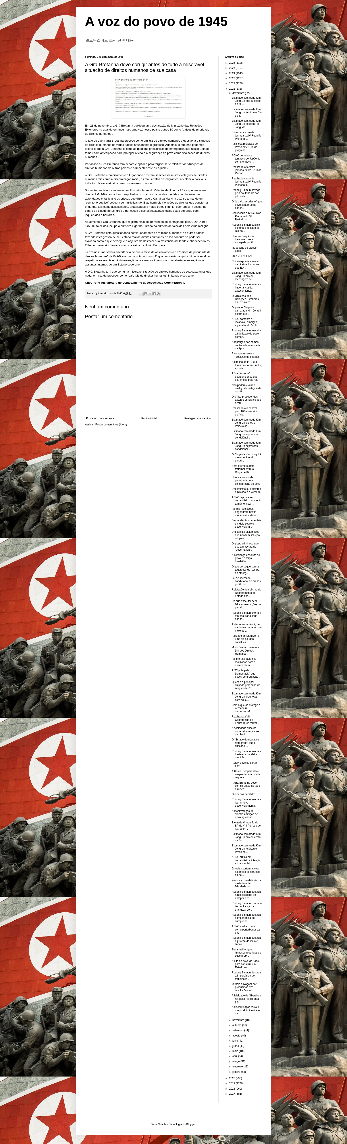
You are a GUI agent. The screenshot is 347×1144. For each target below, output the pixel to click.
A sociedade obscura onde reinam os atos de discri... (245, 731)
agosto (236, 1035)
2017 (232, 1093)
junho (236, 1046)
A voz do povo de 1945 (156, 21)
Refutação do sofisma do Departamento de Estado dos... (246, 593)
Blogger (190, 1124)
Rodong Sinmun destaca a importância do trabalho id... (246, 976)
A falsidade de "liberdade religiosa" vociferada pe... (246, 999)
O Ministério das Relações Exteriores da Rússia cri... (245, 299)
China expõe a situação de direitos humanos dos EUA (245, 264)
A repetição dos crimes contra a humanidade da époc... (246, 345)
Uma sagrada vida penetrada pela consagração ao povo (246, 480)
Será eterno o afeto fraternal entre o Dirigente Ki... (243, 469)
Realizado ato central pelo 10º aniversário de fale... (245, 411)
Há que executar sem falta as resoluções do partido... (246, 604)
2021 (232, 88)
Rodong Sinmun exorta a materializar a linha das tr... (246, 616)
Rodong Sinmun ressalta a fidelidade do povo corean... (246, 333)
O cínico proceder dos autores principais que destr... (246, 400)
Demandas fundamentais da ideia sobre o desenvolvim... (246, 523)
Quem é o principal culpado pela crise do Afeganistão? (246, 685)
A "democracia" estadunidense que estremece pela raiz (245, 376)
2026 (232, 62)
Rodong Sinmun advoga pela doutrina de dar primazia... (246, 193)
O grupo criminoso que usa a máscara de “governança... (245, 547)
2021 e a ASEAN (242, 256)
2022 (232, 83)
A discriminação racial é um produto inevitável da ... (246, 1010)
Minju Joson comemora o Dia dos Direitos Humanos (246, 650)
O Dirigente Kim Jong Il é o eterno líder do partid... (246, 457)
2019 (232, 1083)
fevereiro (237, 1066)
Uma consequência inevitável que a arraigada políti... (243, 239)
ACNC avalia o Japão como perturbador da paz (246, 929)
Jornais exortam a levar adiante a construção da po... (246, 872)
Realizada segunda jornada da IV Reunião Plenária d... (246, 182)
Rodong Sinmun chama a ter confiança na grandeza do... (247, 906)
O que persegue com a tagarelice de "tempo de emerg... (245, 570)
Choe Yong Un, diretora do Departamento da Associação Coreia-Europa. (135, 282)
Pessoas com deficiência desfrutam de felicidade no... (246, 883)
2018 (232, 1088)
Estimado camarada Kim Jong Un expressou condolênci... (246, 434)
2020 (232, 1078)
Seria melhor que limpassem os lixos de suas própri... (246, 952)
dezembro (238, 93)
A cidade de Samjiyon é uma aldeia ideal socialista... (245, 639)
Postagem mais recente (100, 418)
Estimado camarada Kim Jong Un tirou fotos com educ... (246, 697)
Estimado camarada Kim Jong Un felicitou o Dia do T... (247, 112)
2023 (232, 78)
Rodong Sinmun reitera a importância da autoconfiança (246, 287)
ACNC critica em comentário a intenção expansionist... (246, 860)
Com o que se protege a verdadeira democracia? (246, 708)
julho (235, 1040)
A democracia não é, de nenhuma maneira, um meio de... (247, 627)
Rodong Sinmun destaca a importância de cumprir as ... (246, 918)
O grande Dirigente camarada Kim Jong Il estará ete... (246, 310)
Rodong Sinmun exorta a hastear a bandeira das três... (246, 754)
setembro (238, 1030)
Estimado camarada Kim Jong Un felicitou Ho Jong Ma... (246, 124)
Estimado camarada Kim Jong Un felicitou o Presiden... (246, 849)
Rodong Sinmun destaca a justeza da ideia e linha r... (246, 941)
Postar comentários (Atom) (111, 424)
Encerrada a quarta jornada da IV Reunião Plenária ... (246, 135)
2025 (232, 67)
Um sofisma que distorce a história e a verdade (246, 490)
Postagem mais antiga (197, 418)
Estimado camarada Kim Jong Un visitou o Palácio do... (246, 423)
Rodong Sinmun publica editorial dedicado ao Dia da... (246, 228)
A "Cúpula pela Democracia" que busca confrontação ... (246, 673)
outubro (237, 1025)
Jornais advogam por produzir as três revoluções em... (244, 987)
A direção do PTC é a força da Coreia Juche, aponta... (247, 365)
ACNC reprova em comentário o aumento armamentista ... (246, 500)
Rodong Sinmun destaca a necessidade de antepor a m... (246, 895)
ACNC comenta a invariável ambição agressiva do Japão (245, 322)
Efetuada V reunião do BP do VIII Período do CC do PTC (246, 826)
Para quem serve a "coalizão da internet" (246, 355)
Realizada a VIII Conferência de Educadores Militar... (245, 720)
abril (235, 1056)
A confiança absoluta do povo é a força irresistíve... (246, 558)
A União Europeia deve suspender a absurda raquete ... (246, 774)
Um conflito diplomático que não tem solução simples (246, 535)
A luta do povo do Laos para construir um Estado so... (245, 964)
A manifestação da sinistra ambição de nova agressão (245, 814)
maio (235, 1051)
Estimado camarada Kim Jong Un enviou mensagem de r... (246, 276)
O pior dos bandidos (243, 794)
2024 (232, 73)
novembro (238, 1020)
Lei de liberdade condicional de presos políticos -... (246, 581)
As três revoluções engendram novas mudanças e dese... (245, 512)
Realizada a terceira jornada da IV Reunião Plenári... (246, 170)
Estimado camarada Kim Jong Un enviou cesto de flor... (246, 101)
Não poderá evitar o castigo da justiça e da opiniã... (246, 388)
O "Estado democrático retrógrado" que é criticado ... (245, 743)
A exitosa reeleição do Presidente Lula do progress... (245, 147)
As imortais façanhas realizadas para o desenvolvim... (244, 662)
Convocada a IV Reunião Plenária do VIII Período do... (246, 216)
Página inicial (149, 418)
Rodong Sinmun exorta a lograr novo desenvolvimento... (246, 802)
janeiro (236, 1071)
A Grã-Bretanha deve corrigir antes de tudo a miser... (246, 786)
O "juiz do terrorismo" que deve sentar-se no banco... (247, 205)
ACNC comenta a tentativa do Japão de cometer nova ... (246, 158)
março (236, 1061)
